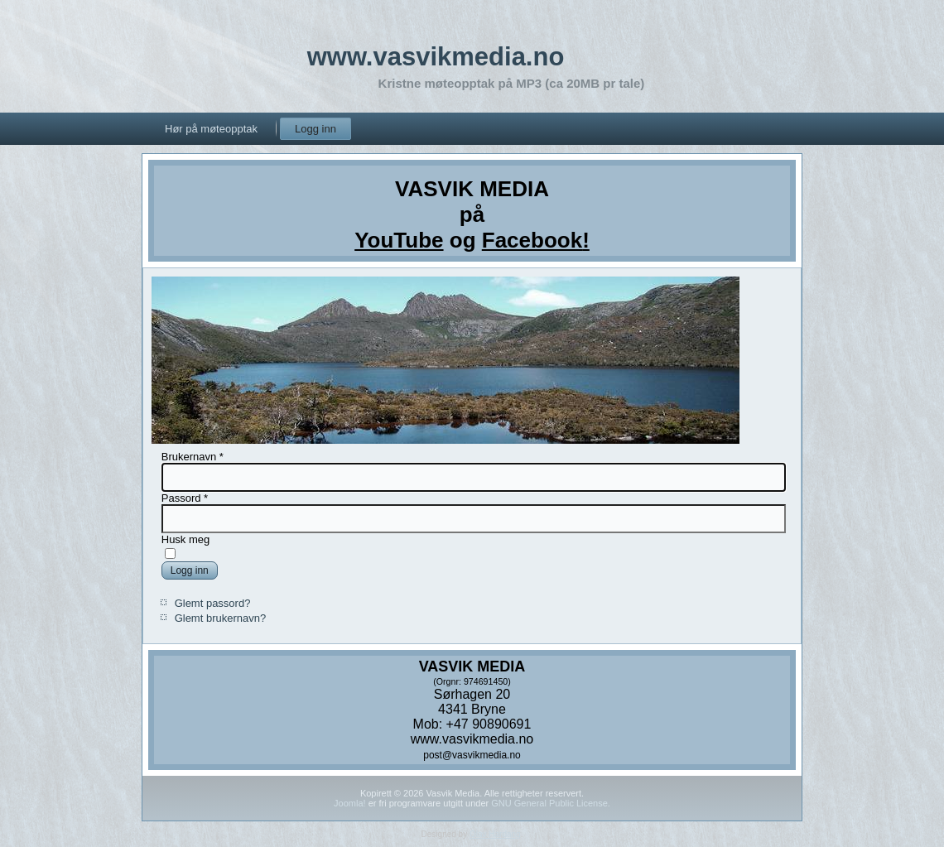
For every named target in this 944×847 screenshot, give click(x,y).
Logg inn (315, 129)
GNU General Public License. (550, 803)
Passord (184, 498)
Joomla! (350, 803)
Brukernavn (192, 456)
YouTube (398, 240)
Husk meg (185, 539)
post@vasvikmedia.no (472, 755)
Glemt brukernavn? (221, 618)
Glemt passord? (213, 603)
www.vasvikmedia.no (436, 56)
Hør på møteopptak (211, 129)
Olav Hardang (495, 834)
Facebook (532, 240)
